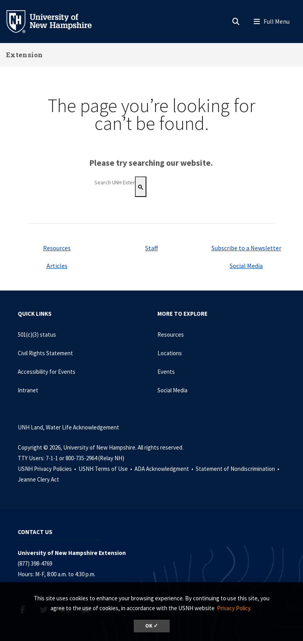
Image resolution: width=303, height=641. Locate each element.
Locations (169, 353)
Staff (151, 248)
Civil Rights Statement (45, 353)
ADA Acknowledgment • (165, 468)
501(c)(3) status (37, 334)
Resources (57, 248)
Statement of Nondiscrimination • (238, 468)
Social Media (246, 266)
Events (166, 371)
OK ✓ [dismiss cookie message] (151, 625)
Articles (57, 266)
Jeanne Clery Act (38, 479)
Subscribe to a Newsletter (246, 248)
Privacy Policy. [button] (234, 608)
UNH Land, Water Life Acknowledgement (68, 427)
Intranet (28, 390)
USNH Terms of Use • (106, 468)
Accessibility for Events (46, 371)
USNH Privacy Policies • (47, 468)
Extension (24, 54)
